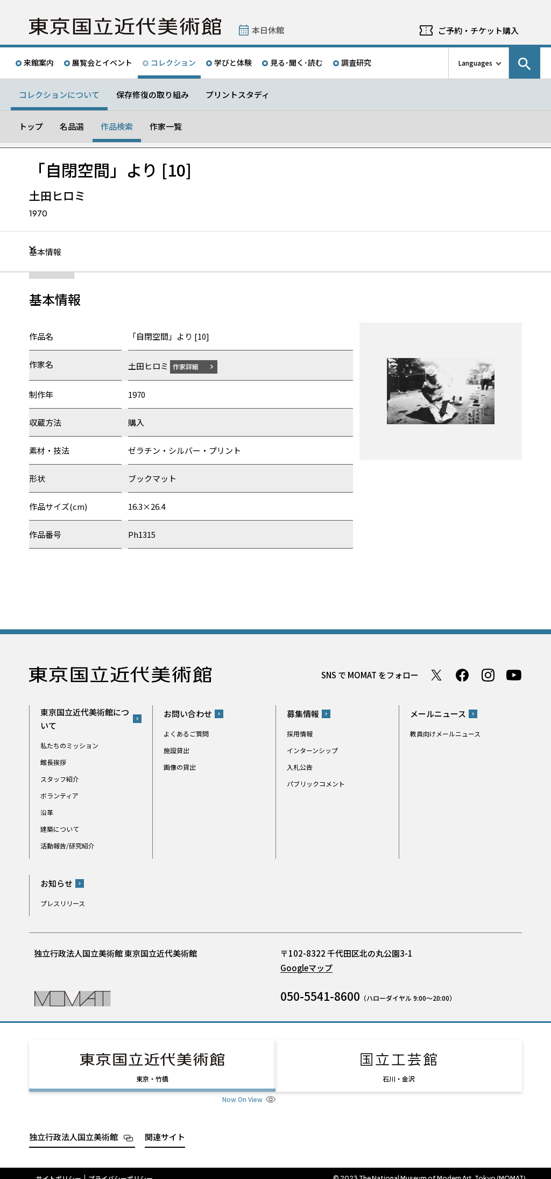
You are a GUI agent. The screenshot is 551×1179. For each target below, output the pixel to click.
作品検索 (117, 126)
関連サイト (165, 1126)
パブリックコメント (316, 783)
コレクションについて (59, 94)
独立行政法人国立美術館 (73, 1126)
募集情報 (303, 713)
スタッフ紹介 (59, 778)
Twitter (436, 674)
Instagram (488, 674)
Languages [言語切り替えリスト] (475, 62)
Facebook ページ (462, 674)
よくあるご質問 (186, 733)
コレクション (173, 62)
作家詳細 (192, 365)
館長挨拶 (53, 761)
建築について (59, 828)
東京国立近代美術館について (84, 718)
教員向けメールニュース (445, 733)
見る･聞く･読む (296, 62)
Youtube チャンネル (514, 674)
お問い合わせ (188, 713)
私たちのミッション (69, 744)
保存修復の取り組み (152, 94)
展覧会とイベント (102, 62)
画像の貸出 (180, 766)
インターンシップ (312, 750)
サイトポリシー (58, 1168)
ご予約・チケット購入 (478, 30)
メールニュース (438, 713)
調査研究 (356, 62)
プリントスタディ (238, 94)
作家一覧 (166, 126)
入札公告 (300, 766)
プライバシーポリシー (120, 1168)
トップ (31, 126)
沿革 (46, 811)
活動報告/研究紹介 (67, 845)
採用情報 (300, 733)
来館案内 (39, 62)
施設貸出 (176, 750)
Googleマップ (306, 967)
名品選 (72, 126)
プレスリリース (62, 903)
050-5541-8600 (320, 996)
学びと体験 (233, 62)
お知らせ (56, 883)
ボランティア (59, 794)
